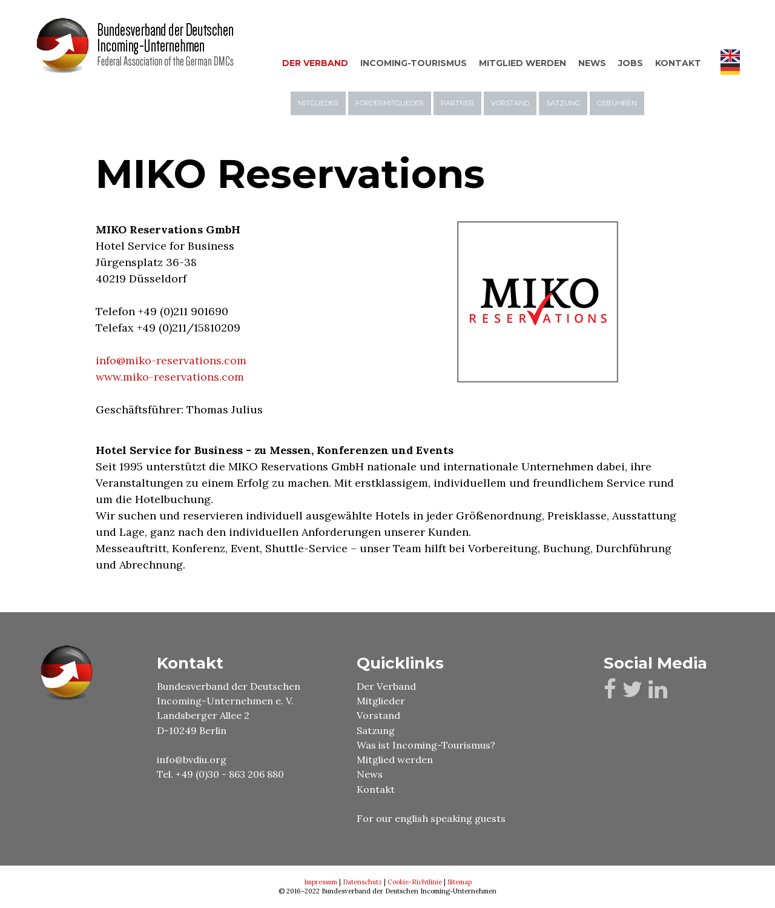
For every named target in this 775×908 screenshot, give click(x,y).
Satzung (376, 730)
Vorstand (378, 715)
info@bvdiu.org (191, 759)
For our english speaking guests (432, 818)
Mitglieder (381, 701)
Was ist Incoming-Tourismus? (426, 745)
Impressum (320, 882)
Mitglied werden (395, 759)
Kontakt (376, 789)
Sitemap (459, 882)
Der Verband (386, 686)
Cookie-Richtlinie (415, 882)
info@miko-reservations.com (171, 360)
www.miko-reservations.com (170, 377)
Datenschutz (362, 882)
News (370, 774)
